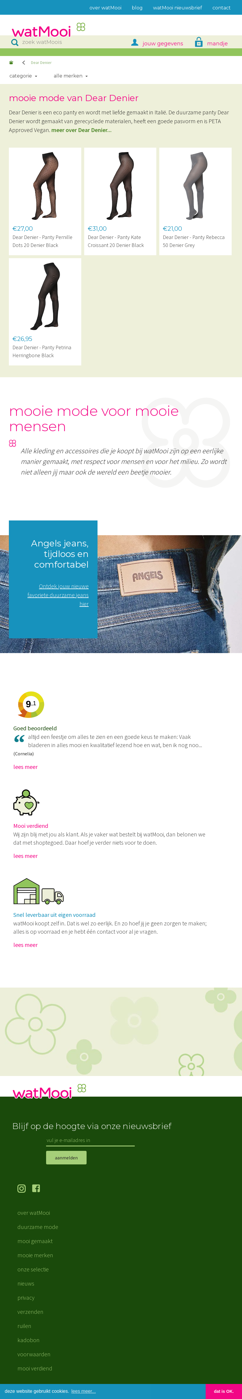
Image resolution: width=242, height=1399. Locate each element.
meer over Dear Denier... (81, 130)
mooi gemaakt (35, 1241)
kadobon (28, 1340)
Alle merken (68, 76)
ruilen (24, 1325)
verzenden (30, 1311)
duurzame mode (37, 1226)
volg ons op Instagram (24, 1189)
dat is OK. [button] (224, 1391)
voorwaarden (34, 1354)
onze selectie (33, 1269)
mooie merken (35, 1255)
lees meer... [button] (84, 1391)
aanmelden (66, 1158)
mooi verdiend (34, 1368)
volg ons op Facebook (39, 1189)
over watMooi (33, 1212)
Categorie (20, 76)
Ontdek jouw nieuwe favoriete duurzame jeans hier (58, 594)
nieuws (25, 1283)
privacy (26, 1297)
